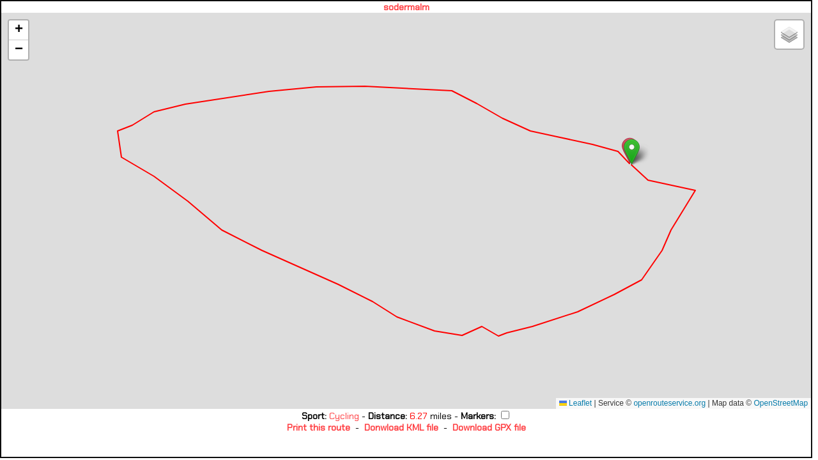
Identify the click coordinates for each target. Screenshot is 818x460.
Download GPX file (489, 427)
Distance (386, 416)
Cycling (345, 416)
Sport (313, 416)
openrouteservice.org (669, 403)
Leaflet (575, 403)
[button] (632, 152)
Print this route (318, 427)
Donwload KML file (401, 427)
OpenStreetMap (780, 403)
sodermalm (406, 7)
